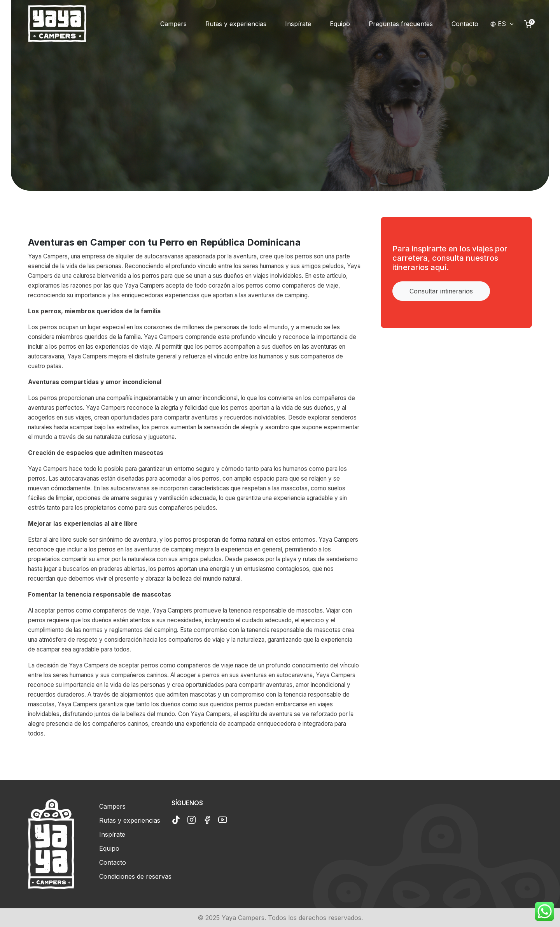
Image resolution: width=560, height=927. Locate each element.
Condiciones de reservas (135, 876)
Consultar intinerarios (441, 291)
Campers (112, 806)
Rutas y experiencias (129, 820)
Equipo (109, 848)
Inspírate (112, 834)
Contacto (112, 862)
